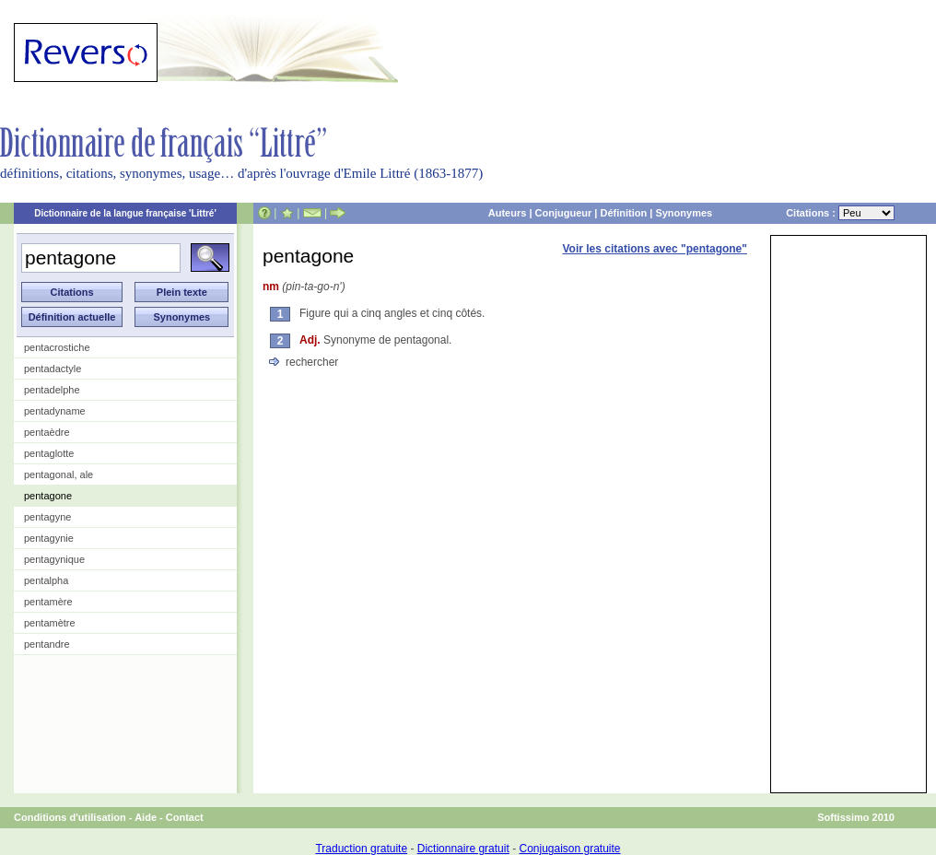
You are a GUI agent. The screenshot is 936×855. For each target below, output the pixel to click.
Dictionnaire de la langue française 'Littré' (125, 213)
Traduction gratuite (361, 848)
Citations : (840, 212)
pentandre (47, 644)
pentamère (48, 601)
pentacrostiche (57, 347)
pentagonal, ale (58, 474)
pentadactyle (52, 368)
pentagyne (47, 516)
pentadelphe (52, 389)
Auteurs (507, 212)
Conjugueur (563, 212)
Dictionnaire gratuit (463, 848)
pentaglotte (49, 453)
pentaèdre (47, 432)
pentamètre (50, 622)
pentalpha (46, 580)
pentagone (48, 495)
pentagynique (54, 559)
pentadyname (55, 410)
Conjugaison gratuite (569, 848)
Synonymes (683, 212)
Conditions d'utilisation (70, 817)
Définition (623, 212)
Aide (146, 817)
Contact (185, 817)
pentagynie (49, 538)
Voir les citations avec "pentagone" (654, 248)
